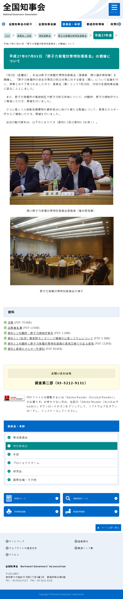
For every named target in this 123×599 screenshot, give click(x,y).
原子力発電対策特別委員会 (72, 35)
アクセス (14, 554)
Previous (3, 24)
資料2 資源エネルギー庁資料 (26, 349)
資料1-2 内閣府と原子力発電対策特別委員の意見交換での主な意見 (51, 343)
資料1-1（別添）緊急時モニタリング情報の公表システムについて (50, 338)
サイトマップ (16, 541)
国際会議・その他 (25, 480)
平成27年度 (103, 35)
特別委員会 (45, 35)
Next (119, 24)
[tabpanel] (21, 24)
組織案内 (83, 541)
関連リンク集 (85, 548)
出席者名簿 (15, 328)
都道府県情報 (95, 24)
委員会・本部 (71, 24)
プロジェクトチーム (26, 463)
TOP (7, 35)
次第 (11, 322)
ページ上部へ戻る (110, 527)
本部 (16, 454)
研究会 (17, 471)
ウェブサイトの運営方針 (23, 548)
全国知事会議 (47, 24)
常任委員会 (20, 437)
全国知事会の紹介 (20, 24)
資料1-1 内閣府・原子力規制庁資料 (30, 333)
